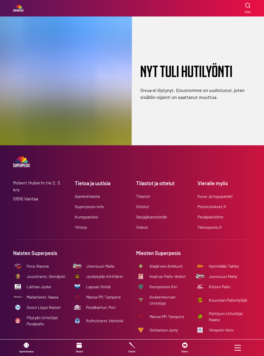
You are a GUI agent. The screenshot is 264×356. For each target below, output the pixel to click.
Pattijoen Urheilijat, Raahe (226, 316)
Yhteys (81, 227)
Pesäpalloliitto (210, 216)
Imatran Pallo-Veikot (168, 276)
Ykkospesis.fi (209, 227)
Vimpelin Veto (221, 329)
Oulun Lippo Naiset (44, 307)
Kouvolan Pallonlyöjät (228, 300)
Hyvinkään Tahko (224, 266)
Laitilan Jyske (39, 286)
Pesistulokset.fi (211, 206)
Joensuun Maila (100, 266)
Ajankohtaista (87, 196)
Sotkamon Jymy (164, 329)
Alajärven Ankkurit (166, 266)
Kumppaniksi (86, 216)
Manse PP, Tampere (103, 296)
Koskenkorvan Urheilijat (163, 300)
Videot (142, 227)
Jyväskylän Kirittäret (104, 276)
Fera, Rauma (38, 266)
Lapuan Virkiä (98, 286)
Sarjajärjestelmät (151, 216)
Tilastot (143, 196)
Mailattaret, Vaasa (42, 296)
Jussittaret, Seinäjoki (46, 276)
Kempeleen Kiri (163, 286)
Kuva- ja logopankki (215, 196)
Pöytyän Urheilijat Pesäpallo (42, 320)
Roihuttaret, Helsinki (104, 320)
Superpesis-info (89, 206)
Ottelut (142, 206)
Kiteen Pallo (219, 286)
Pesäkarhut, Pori (101, 307)
